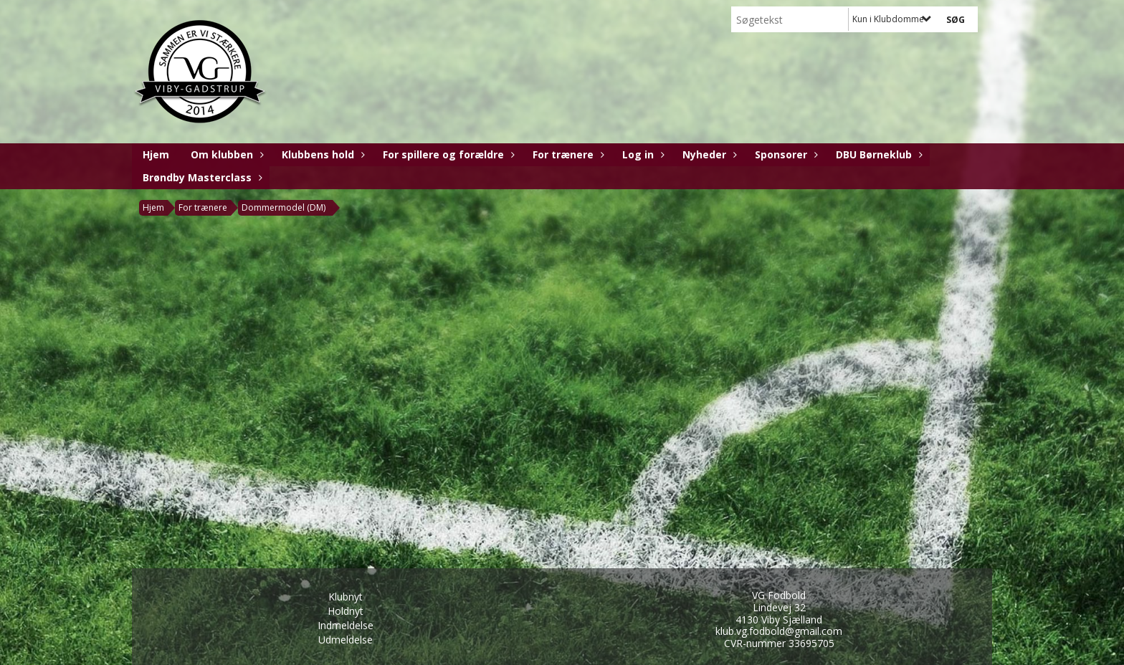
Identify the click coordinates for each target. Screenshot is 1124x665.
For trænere (567, 154)
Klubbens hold (321, 154)
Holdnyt (345, 611)
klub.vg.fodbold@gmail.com (778, 631)
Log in (641, 154)
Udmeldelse (345, 639)
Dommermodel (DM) (283, 207)
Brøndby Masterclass (201, 177)
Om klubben (225, 154)
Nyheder (707, 154)
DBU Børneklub (877, 154)
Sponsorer (784, 154)
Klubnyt (345, 596)
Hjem (156, 154)
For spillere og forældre (447, 154)
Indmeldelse (345, 625)
